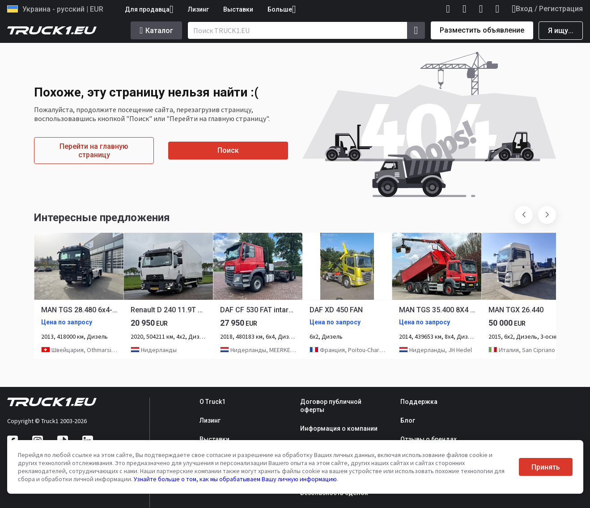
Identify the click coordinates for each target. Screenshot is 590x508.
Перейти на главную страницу (93, 150)
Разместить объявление (482, 30)
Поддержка (418, 401)
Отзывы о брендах (428, 439)
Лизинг (198, 9)
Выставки (238, 9)
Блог (407, 420)
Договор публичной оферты (330, 405)
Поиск (228, 150)
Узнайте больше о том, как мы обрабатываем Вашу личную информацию (235, 479)
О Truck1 (212, 401)
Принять (545, 467)
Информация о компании (339, 428)
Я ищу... (560, 30)
